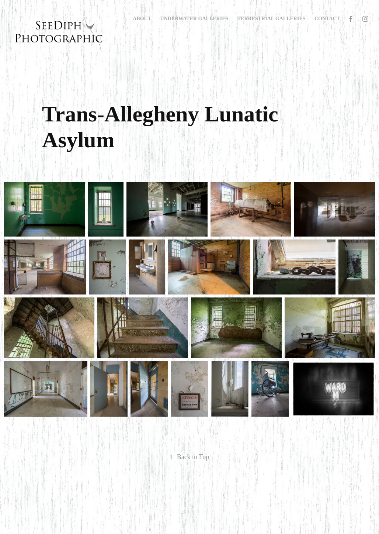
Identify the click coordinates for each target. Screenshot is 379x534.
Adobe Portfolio (201, 508)
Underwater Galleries (194, 18)
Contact (327, 18)
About (142, 18)
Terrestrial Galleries (271, 18)
